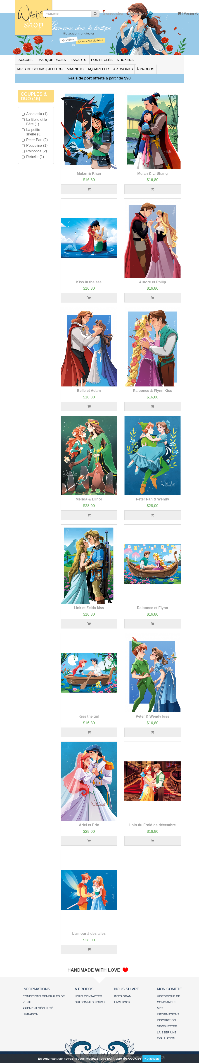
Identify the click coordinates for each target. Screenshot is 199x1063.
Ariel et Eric (89, 825)
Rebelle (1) (33, 157)
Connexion (137, 13)
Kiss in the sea (89, 282)
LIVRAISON (30, 1014)
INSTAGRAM (122, 996)
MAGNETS (75, 69)
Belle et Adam (89, 391)
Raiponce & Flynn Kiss (152, 391)
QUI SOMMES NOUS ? (90, 1002)
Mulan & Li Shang (152, 173)
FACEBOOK (122, 1002)
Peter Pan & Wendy (152, 499)
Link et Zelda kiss (89, 608)
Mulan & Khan (89, 173)
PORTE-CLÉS (102, 60)
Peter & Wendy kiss (152, 716)
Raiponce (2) (34, 151)
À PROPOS (145, 69)
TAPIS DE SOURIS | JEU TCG (39, 69)
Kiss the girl (88, 716)
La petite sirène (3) (32, 132)
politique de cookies (124, 1058)
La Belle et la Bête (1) (34, 122)
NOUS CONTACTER (88, 996)
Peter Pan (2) (35, 140)
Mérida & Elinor (89, 499)
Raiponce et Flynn (152, 608)
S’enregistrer (113, 13)
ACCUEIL (26, 60)
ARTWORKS (123, 69)
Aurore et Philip (152, 282)
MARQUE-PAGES (52, 60)
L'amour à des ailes (89, 933)
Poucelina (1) (34, 145)
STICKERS (125, 60)
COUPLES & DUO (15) (34, 96)
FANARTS (78, 60)
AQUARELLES (99, 69)
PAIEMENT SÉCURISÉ (38, 1008)
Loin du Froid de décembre (152, 825)
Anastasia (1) (34, 114)
